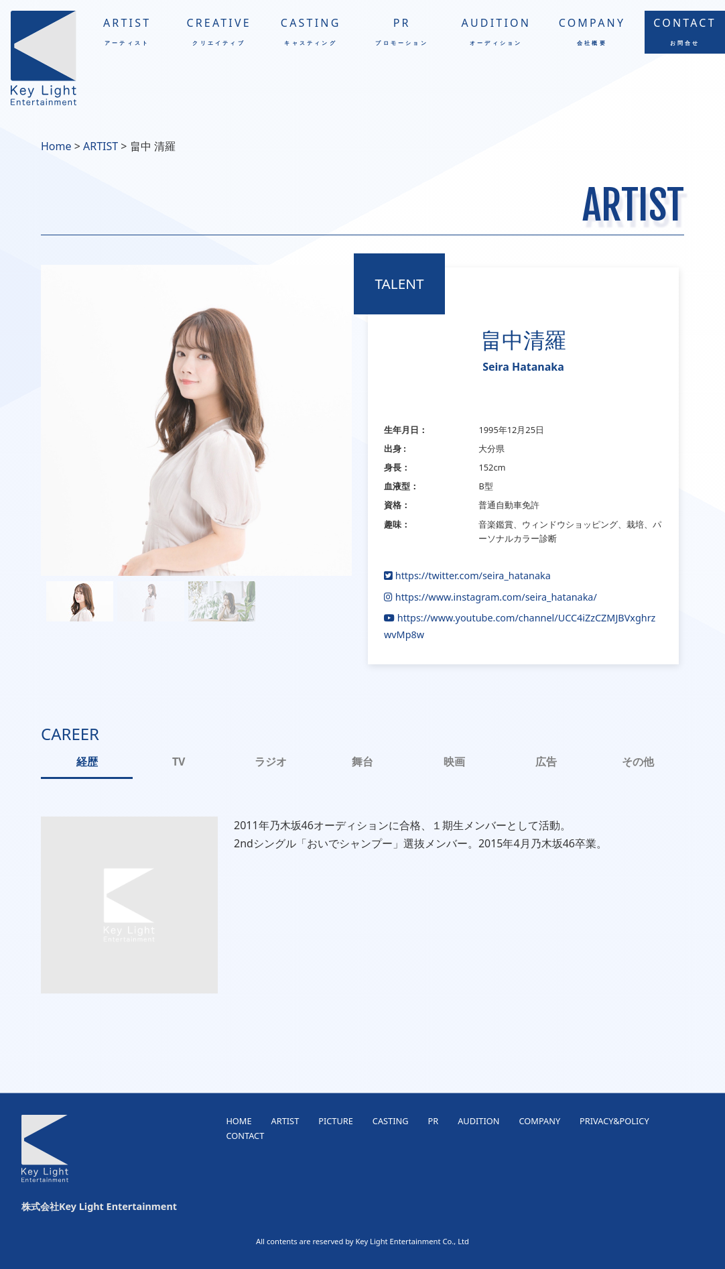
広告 (546, 761)
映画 (454, 761)
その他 (638, 761)
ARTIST (127, 30)
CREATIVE (218, 30)
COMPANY (592, 30)
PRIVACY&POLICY (614, 1121)
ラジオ (271, 761)
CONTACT (684, 30)
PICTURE (335, 1121)
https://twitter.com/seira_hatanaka (467, 575)
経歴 (87, 761)
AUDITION (496, 30)
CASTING (311, 30)
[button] (79, 601)
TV (179, 761)
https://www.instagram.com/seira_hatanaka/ (490, 597)
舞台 (362, 761)
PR (401, 30)
